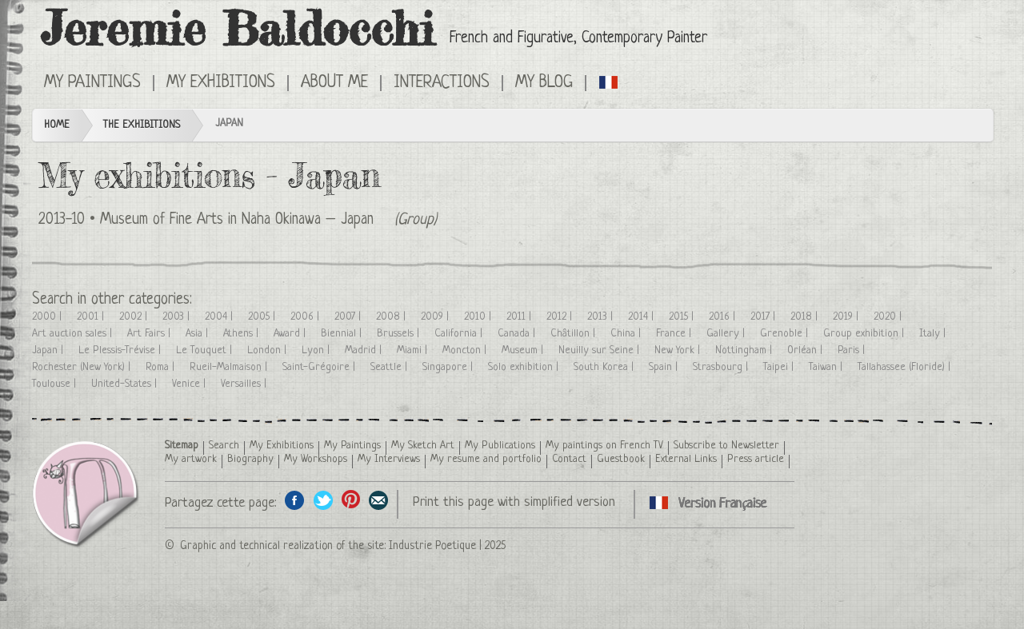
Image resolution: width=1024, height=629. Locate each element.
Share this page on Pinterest (351, 500)
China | (627, 334)
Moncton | (466, 350)
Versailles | (245, 384)
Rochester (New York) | (83, 367)
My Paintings (92, 83)
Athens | (242, 334)
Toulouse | (55, 384)
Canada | (518, 334)
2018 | (805, 317)
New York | (678, 350)
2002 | (134, 317)
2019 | (847, 317)
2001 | (92, 317)
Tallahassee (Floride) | (906, 367)
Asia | (198, 334)
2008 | (392, 317)
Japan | (49, 350)
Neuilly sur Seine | (600, 350)
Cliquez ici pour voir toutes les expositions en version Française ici (609, 82)
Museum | (524, 350)
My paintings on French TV (604, 446)
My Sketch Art (422, 446)
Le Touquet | (205, 350)
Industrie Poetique (432, 545)
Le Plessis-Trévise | (121, 350)
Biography (250, 459)
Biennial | (343, 334)
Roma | (162, 367)
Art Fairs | (150, 334)
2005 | (263, 317)
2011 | (520, 317)
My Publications (500, 446)
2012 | (560, 317)
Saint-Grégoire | (320, 367)
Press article (755, 459)
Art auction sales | (73, 334)
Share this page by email (379, 500)
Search (224, 446)
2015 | (683, 317)
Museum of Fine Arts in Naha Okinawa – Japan (237, 220)
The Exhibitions (141, 125)
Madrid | (365, 350)
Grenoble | (785, 334)
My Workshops (315, 459)
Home (57, 125)
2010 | (479, 317)
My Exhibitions (220, 83)
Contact (569, 459)
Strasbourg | (722, 367)
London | (268, 350)
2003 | (177, 317)
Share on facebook (295, 500)
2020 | (889, 317)
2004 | (220, 317)
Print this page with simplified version (514, 502)
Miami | (413, 350)
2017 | (764, 317)
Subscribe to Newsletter (726, 446)
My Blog (544, 83)
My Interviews (389, 459)
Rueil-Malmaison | (230, 367)
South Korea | (605, 367)
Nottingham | (745, 350)
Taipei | (780, 367)
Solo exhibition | (525, 367)
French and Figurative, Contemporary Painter (578, 38)
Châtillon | (574, 334)
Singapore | (449, 367)
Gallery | (727, 334)
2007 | (349, 317)
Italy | (934, 334)
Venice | (190, 384)
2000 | (48, 317)
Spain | (665, 367)
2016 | (723, 317)
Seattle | (390, 367)
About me (334, 83)
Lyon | (317, 350)
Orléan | (806, 350)
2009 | (436, 317)
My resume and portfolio (486, 459)
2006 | (306, 317)
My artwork (191, 459)
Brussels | (399, 334)
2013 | (601, 317)
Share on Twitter (323, 500)
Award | (291, 334)
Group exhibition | (865, 334)
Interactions (442, 83)
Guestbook (621, 459)
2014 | (642, 317)
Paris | (853, 350)
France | (675, 334)
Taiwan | (827, 367)
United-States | (125, 384)
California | (460, 334)
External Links (686, 459)
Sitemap (181, 446)
